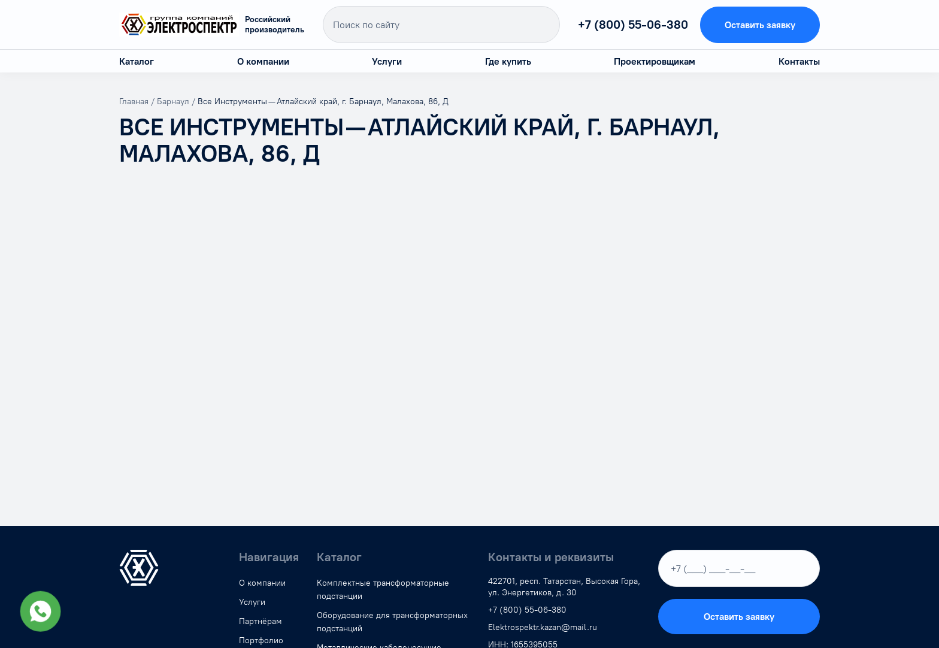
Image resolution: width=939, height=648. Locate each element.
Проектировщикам (654, 61)
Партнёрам (260, 621)
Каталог (136, 61)
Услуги (387, 61)
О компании (263, 61)
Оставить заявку (760, 25)
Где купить (508, 61)
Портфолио (261, 640)
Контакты (799, 61)
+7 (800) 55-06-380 (633, 24)
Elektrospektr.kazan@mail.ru (542, 627)
